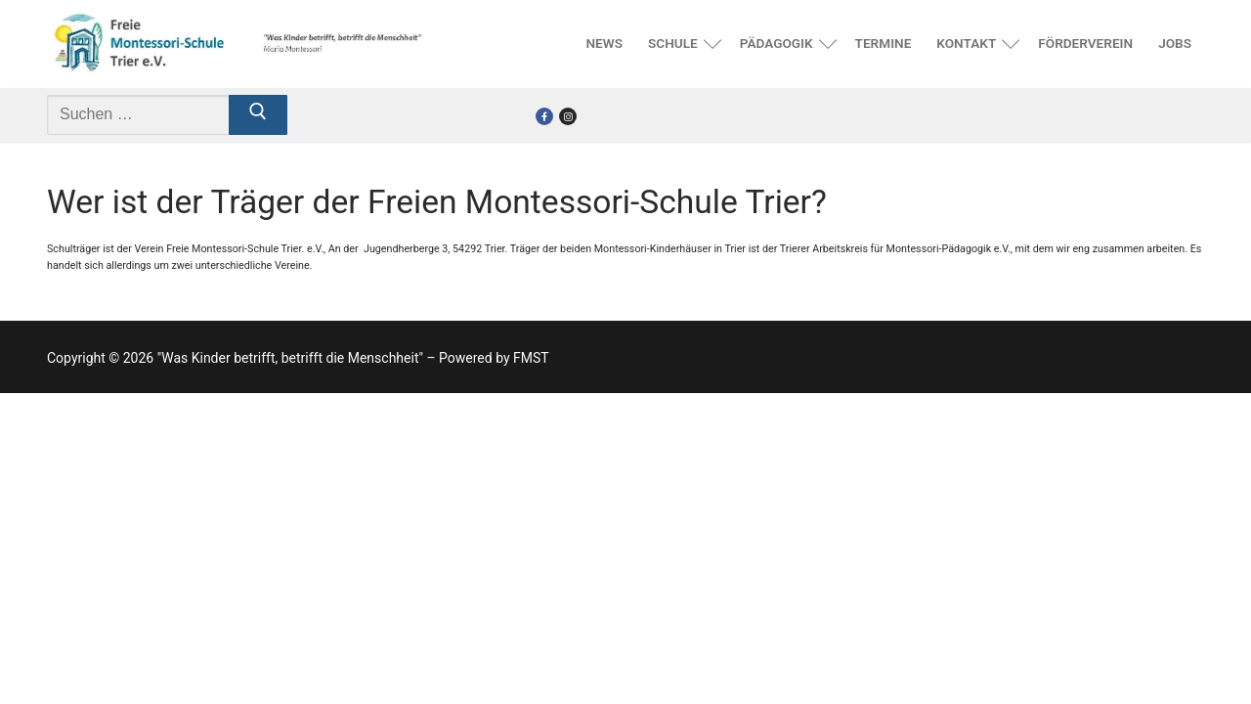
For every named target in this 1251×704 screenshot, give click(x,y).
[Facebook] (544, 116)
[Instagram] (568, 116)
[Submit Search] (258, 115)
